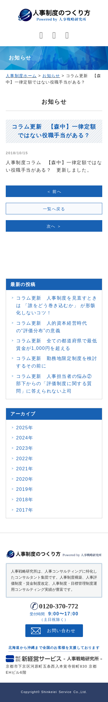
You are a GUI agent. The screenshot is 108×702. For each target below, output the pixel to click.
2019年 (24, 489)
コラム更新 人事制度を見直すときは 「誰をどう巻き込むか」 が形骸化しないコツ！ (56, 305)
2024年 (24, 437)
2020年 (24, 479)
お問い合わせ (61, 630)
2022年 (24, 458)
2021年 (24, 468)
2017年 (24, 510)
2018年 (24, 499)
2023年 (24, 448)
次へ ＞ (54, 226)
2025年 (24, 427)
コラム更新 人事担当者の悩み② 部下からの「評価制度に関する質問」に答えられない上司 (56, 383)
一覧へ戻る (54, 209)
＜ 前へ (54, 191)
